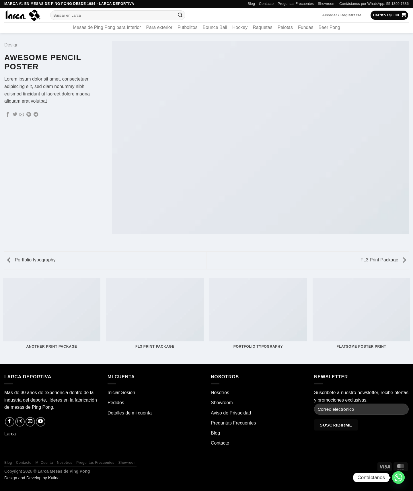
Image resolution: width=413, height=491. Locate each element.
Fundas (305, 27)
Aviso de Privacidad (231, 412)
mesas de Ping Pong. (32, 407)
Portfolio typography (31, 259)
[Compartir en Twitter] (15, 114)
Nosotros (220, 392)
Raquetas (262, 27)
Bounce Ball (214, 27)
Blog (251, 3)
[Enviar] (180, 15)
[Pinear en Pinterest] (28, 114)
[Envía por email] (22, 114)
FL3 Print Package (383, 259)
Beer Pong (329, 27)
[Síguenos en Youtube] (40, 422)
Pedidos (116, 402)
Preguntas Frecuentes (296, 3)
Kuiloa (54, 478)
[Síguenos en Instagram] (20, 422)
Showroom (326, 3)
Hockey (240, 27)
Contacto (266, 3)
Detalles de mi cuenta (130, 412)
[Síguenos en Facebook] (9, 422)
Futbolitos (187, 27)
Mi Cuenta (44, 463)
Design (11, 44)
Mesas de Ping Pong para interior (107, 27)
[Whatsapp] (398, 477)
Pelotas (285, 27)
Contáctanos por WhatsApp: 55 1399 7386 (374, 3)
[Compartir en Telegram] (36, 114)
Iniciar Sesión (121, 392)
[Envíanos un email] (30, 422)
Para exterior (159, 27)
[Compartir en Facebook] (7, 114)
